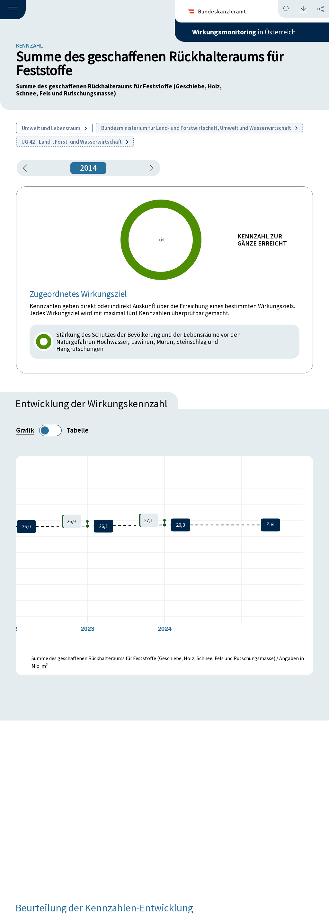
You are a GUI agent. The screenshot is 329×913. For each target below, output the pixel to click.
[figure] (164, 552)
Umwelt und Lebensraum (54, 128)
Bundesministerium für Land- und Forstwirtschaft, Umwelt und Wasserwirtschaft (199, 127)
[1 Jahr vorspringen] (149, 168)
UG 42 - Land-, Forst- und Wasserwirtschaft (75, 141)
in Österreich (244, 31)
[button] (13, 10)
